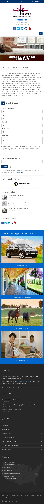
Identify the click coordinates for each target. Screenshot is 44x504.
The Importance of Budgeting (22, 197)
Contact (14, 387)
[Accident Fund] (22, 183)
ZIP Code (5, 129)
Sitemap (20, 387)
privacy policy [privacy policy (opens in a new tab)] (21, 172)
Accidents (36, 2)
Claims (22, 2)
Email (3, 115)
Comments (5, 135)
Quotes (7, 2)
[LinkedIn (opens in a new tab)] (22, 28)
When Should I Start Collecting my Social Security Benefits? (22, 204)
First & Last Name (7, 108)
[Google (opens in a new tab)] (25, 28)
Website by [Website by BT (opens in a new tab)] (7, 498)
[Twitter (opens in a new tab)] (18, 28)
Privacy (32, 496)
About (8, 387)
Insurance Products (22, 437)
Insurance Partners (10, 179)
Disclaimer (39, 496)
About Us (22, 425)
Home (3, 387)
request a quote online (23, 381)
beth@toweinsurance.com (12, 473)
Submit (5, 167)
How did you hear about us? (10, 158)
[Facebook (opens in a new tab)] (14, 28)
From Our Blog (8, 192)
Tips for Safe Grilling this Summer (22, 210)
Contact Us (22, 429)
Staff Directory (22, 449)
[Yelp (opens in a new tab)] (29, 28)
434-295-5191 (8, 467)
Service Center (22, 433)
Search (26, 496)
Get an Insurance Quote (22, 441)
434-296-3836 (8, 470)
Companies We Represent (22, 445)
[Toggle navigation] (41, 33)
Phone (4, 122)
